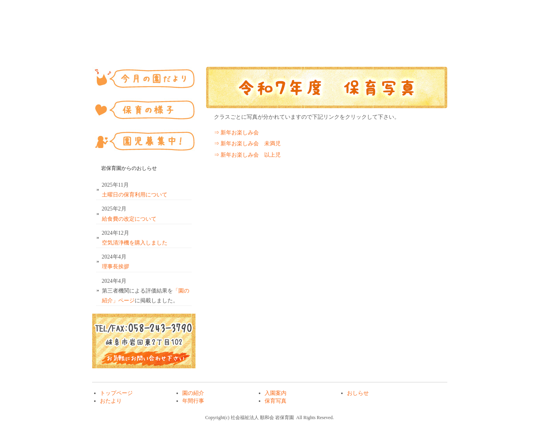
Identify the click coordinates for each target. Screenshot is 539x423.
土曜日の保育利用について (134, 195)
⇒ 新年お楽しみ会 (236, 133)
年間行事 (371, 46)
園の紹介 (168, 46)
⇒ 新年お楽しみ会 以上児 (247, 155)
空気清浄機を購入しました (134, 243)
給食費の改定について (129, 219)
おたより (320, 46)
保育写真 (422, 46)
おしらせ (269, 46)
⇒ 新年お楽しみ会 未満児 (247, 143)
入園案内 (219, 46)
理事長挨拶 (115, 267)
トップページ (117, 46)
